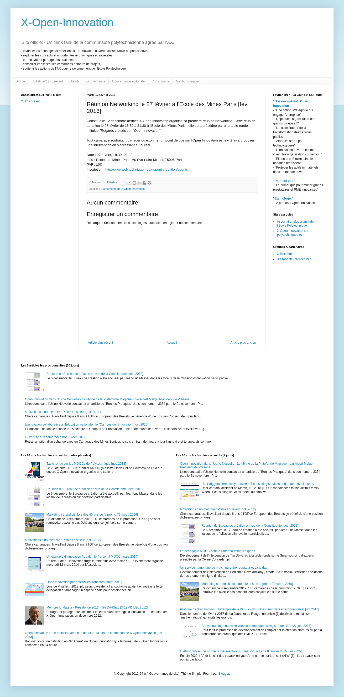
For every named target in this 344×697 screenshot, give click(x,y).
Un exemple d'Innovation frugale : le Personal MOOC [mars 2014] (92, 556)
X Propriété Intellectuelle (294, 259)
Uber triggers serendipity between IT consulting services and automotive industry (257, 484)
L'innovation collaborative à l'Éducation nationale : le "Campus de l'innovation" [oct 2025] (86, 424)
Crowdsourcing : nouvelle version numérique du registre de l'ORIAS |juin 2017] (256, 626)
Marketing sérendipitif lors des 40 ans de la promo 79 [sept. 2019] (92, 514)
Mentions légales (188, 81)
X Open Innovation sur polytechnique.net (292, 232)
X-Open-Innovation (67, 22)
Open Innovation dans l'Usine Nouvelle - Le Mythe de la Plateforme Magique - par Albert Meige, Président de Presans (107, 399)
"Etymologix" (283, 198)
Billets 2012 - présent (48, 81)
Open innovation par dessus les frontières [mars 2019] (84, 582)
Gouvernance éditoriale (128, 81)
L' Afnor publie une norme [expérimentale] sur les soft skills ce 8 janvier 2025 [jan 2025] (241, 651)
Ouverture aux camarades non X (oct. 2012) (55, 437)
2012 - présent (31, 101)
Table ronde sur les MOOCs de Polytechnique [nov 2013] (86, 463)
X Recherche (286, 254)
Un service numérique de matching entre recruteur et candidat (223, 567)
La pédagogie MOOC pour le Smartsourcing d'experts (217, 551)
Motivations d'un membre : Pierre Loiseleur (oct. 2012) (63, 412)
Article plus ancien (243, 342)
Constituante (160, 81)
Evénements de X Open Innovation (123, 188)
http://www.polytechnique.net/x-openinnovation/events (146, 169)
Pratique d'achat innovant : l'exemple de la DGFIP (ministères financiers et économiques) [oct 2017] (249, 609)
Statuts (74, 81)
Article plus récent (100, 342)
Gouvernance (95, 81)
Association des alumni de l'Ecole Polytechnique (295, 223)
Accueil (21, 81)
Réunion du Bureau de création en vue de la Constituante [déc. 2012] (94, 374)
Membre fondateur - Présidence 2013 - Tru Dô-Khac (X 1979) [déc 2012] (97, 607)
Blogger (223, 673)
